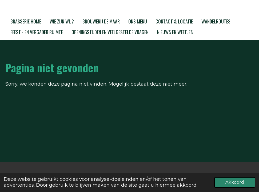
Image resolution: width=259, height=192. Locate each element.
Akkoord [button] (234, 182)
